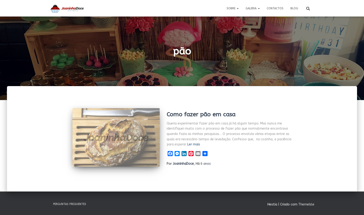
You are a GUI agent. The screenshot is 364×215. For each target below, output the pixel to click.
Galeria (253, 8)
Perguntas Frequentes (69, 204)
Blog (294, 8)
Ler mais (193, 144)
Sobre (233, 8)
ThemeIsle (306, 204)
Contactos (275, 8)
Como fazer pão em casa (201, 114)
